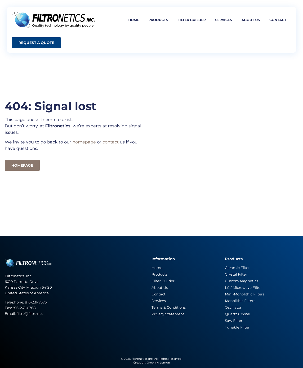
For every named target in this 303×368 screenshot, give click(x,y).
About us (250, 20)
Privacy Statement (168, 314)
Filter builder (192, 20)
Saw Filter (233, 320)
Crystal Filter (236, 274)
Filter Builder (163, 281)
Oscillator (233, 307)
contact (110, 142)
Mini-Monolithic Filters (244, 294)
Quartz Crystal (237, 314)
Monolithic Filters (240, 301)
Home (133, 20)
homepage (84, 142)
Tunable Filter (237, 327)
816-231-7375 (36, 302)
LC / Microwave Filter (243, 287)
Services (223, 20)
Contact (277, 20)
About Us (160, 287)
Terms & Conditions (169, 307)
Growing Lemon (158, 362)
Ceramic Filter (237, 267)
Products (158, 20)
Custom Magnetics (241, 281)
